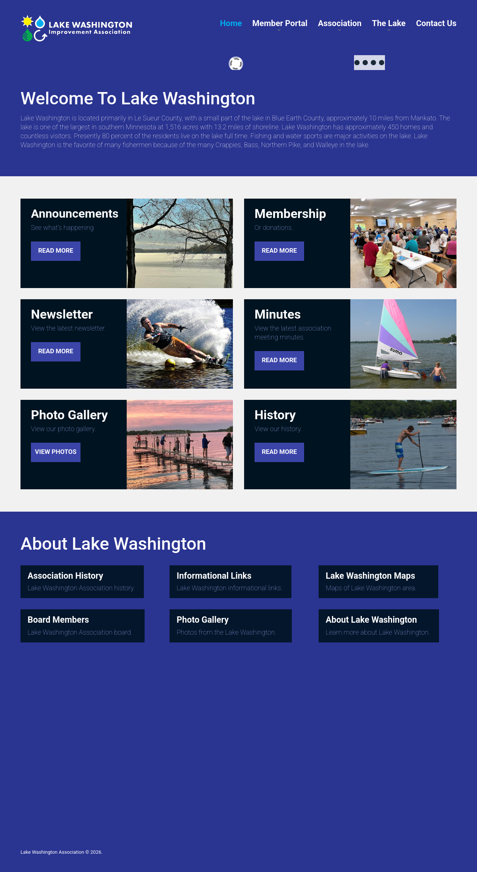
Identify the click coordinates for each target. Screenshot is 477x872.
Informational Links (214, 576)
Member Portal (279, 23)
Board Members (58, 620)
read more (55, 250)
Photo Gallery (69, 414)
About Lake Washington (371, 620)
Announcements (75, 213)
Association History (65, 576)
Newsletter (62, 314)
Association (339, 23)
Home (231, 23)
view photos (55, 451)
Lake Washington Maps (370, 576)
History (275, 414)
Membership (290, 213)
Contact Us (436, 23)
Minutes (278, 314)
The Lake (388, 23)
